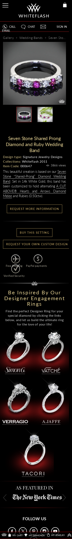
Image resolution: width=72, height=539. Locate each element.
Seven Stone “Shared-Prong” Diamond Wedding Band (34, 176)
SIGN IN (62, 26)
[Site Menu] (6, 4)
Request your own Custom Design (37, 244)
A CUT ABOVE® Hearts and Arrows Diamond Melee (34, 191)
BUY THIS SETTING (34, 232)
